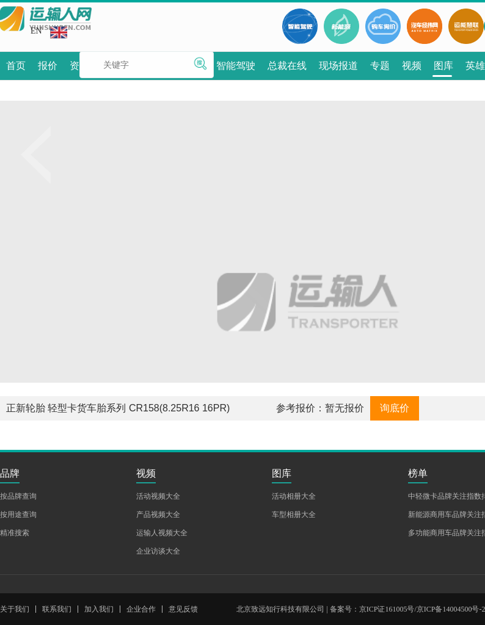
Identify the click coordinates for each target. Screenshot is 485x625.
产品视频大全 (158, 514)
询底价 (394, 408)
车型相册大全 (294, 514)
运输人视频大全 (162, 533)
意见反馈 (183, 609)
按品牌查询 (18, 496)
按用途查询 (18, 514)
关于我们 (14, 609)
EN (49, 32)
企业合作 (141, 609)
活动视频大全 (158, 496)
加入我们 (99, 609)
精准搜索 (14, 533)
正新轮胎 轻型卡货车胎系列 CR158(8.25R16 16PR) (118, 408)
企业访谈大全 (158, 551)
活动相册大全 (294, 496)
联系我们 (56, 609)
